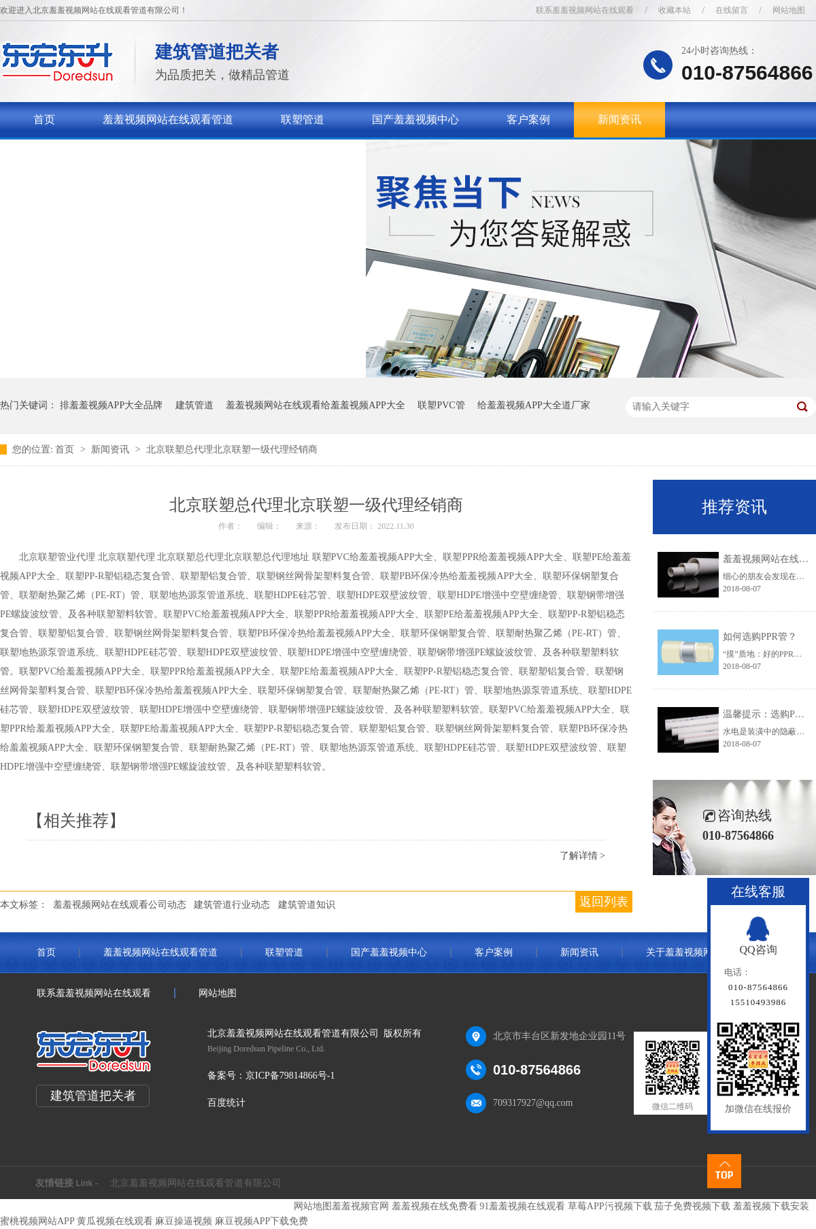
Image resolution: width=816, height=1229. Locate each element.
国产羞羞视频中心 (415, 119)
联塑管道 (302, 119)
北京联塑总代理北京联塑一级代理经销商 (232, 449)
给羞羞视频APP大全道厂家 (533, 405)
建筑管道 (194, 405)
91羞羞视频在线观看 (522, 1206)
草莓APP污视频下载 (610, 1206)
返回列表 (603, 901)
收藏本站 (674, 10)
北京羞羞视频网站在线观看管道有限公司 (196, 1183)
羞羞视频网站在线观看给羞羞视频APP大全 (315, 405)
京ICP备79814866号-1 (290, 1075)
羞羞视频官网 (360, 1206)
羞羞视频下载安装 (771, 1206)
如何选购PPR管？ (760, 637)
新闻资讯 (619, 119)
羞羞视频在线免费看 (434, 1206)
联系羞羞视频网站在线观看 (585, 10)
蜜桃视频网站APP (37, 1221)
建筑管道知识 (306, 905)
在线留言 (731, 10)
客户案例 (528, 119)
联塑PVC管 (441, 405)
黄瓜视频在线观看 (115, 1221)
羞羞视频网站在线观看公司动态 (119, 905)
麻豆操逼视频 (183, 1221)
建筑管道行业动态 (232, 905)
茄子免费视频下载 (692, 1206)
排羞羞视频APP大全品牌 (111, 405)
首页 (44, 119)
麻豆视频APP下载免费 (262, 1221)
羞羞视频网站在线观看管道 (168, 119)
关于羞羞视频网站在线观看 (98, 155)
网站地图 (788, 10)
